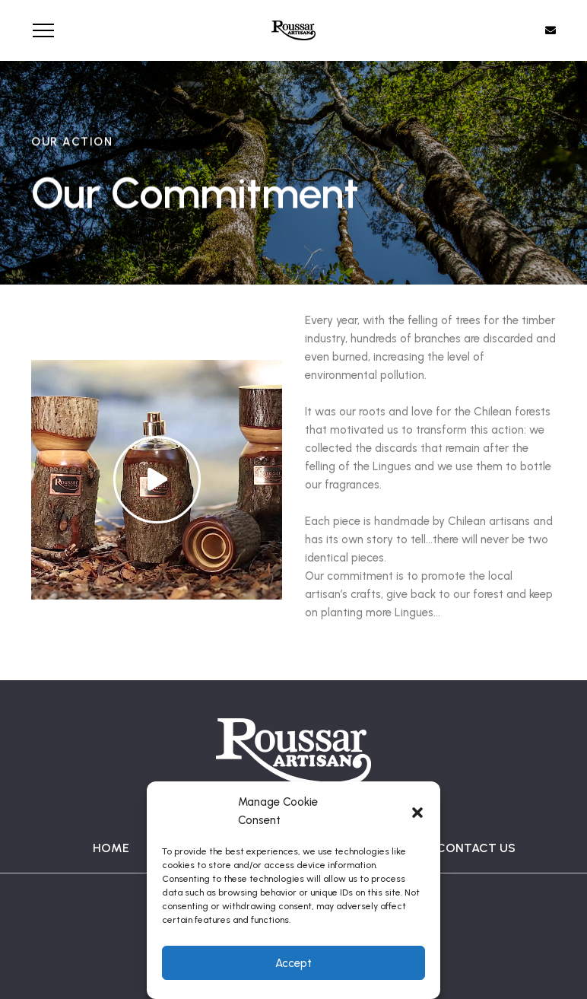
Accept (293, 963)
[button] (417, 811)
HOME (111, 848)
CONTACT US (476, 848)
